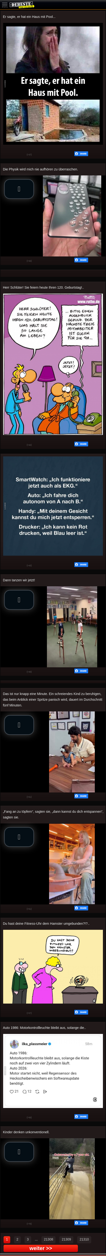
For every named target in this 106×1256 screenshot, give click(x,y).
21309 (66, 1239)
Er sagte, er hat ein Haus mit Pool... (29, 17)
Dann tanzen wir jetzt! (19, 580)
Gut (8, 155)
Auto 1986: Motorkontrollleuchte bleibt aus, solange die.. (44, 1028)
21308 (48, 1239)
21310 (84, 1239)
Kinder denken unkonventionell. (26, 1132)
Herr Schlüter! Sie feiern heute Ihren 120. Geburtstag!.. (43, 287)
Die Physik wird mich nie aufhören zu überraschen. (40, 169)
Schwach (19, 155)
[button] (19, 189)
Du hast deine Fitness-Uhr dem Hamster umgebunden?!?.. (46, 923)
